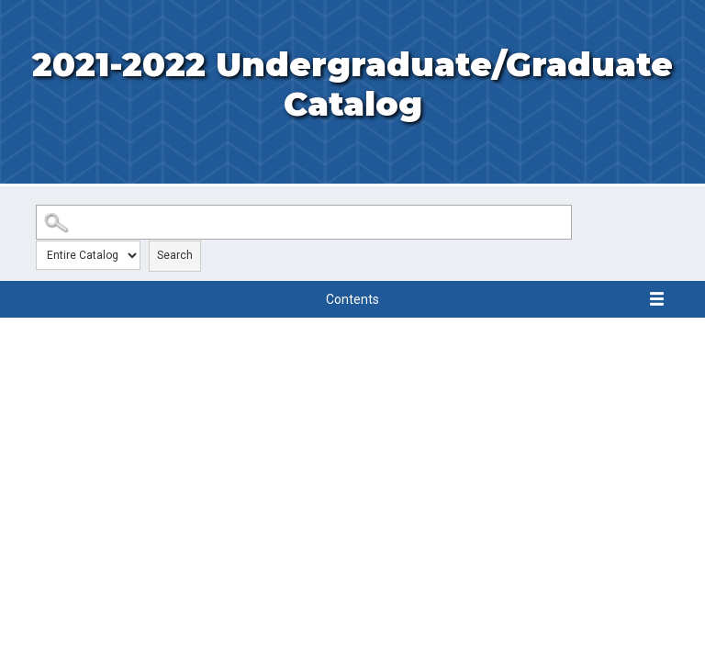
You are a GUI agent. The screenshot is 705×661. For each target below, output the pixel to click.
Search (175, 255)
